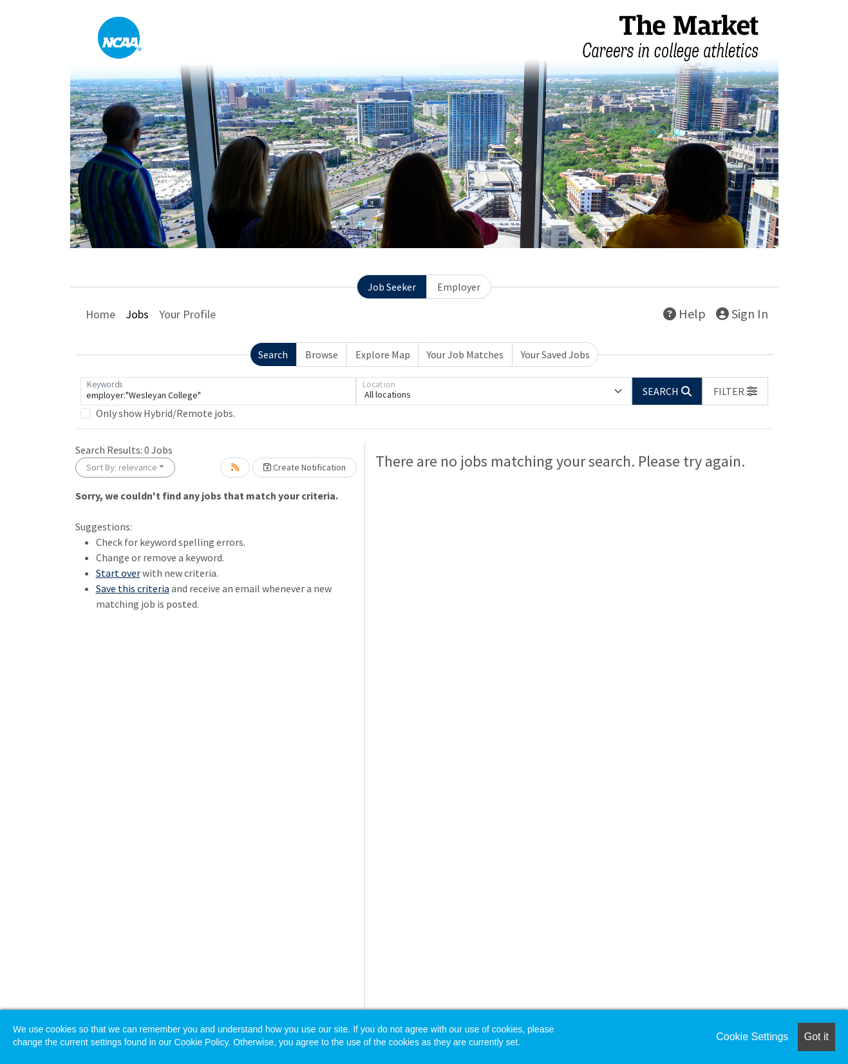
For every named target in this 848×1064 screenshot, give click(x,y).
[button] (735, 391)
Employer (458, 286)
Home (100, 314)
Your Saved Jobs (555, 354)
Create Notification (304, 467)
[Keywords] (218, 391)
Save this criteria (132, 588)
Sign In (742, 313)
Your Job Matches (465, 354)
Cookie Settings (752, 1036)
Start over (118, 572)
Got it (816, 1036)
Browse (321, 354)
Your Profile (187, 314)
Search (273, 354)
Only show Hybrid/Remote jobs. (165, 413)
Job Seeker (392, 286)
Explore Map (382, 354)
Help (684, 313)
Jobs (137, 314)
